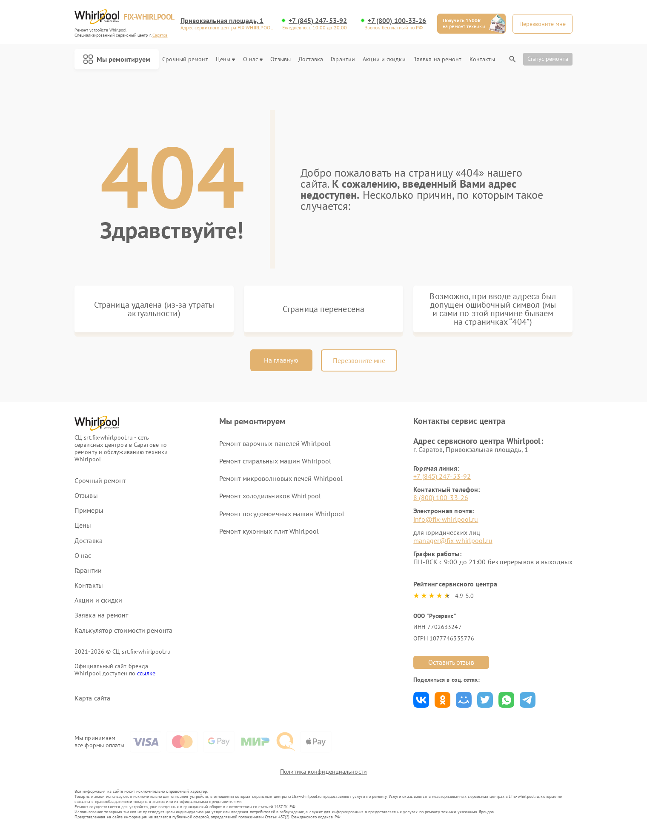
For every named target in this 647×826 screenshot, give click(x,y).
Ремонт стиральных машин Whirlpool (275, 461)
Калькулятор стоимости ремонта (123, 630)
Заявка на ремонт (437, 59)
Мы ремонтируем (116, 59)
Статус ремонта (547, 59)
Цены (225, 59)
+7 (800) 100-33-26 (397, 21)
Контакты (482, 59)
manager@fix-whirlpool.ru (452, 540)
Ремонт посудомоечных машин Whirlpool (282, 513)
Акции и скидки (384, 59)
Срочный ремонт (185, 59)
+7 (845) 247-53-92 (318, 21)
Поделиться (421, 700)
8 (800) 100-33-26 (440, 497)
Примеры (88, 510)
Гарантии (343, 59)
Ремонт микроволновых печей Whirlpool (281, 478)
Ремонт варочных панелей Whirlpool (275, 443)
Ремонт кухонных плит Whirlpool (269, 531)
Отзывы (280, 59)
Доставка (310, 59)
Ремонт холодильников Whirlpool (270, 496)
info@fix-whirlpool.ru (445, 519)
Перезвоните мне (359, 360)
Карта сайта (92, 698)
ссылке (146, 673)
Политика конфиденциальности (323, 771)
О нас (253, 59)
